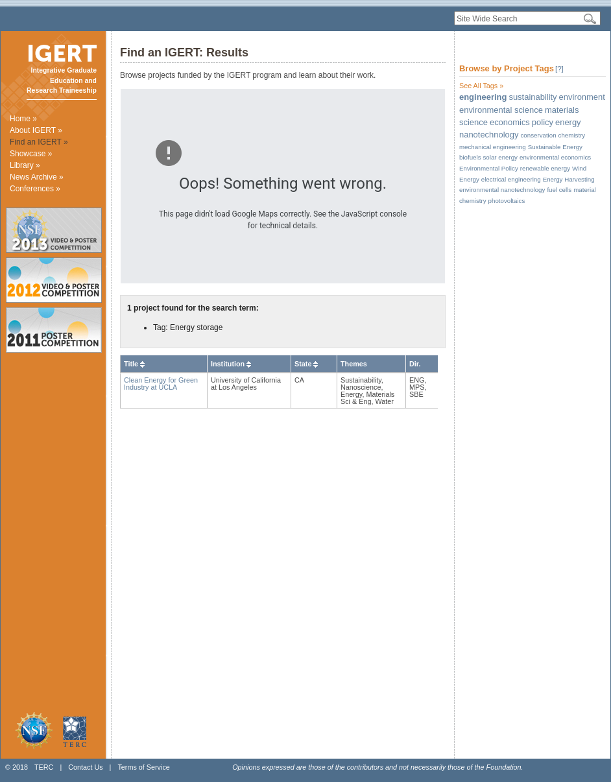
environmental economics (555, 157)
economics (510, 122)
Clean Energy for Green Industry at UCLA (161, 383)
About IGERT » (36, 130)
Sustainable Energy (555, 146)
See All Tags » (481, 85)
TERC (43, 767)
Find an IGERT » (39, 142)
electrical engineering (511, 179)
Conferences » (35, 188)
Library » (25, 165)
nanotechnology (488, 134)
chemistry (572, 135)
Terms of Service (143, 767)
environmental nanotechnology (502, 189)
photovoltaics (506, 200)
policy (542, 122)
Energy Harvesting (569, 179)
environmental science (501, 110)
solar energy (500, 157)
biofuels (470, 157)
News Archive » (37, 177)
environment (582, 97)
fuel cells (559, 189)
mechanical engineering (492, 146)
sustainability (533, 97)
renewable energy (545, 168)
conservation (538, 135)
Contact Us (85, 767)
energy (568, 122)
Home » (23, 118)
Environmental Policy (488, 168)
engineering (483, 97)
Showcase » (31, 153)
